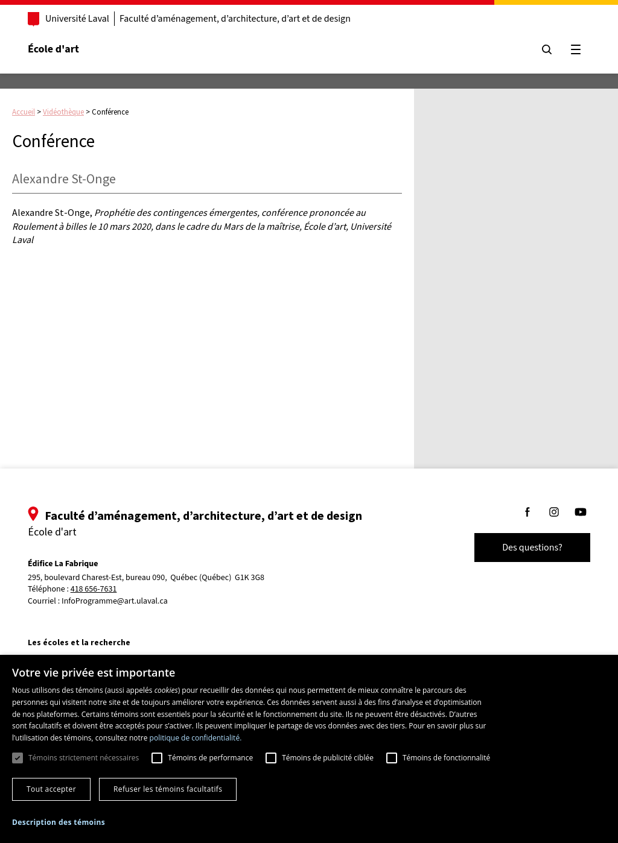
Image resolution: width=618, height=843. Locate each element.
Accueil (23, 112)
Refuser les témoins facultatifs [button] (167, 789)
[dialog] (309, 749)
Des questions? (532, 547)
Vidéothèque (63, 112)
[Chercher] (546, 49)
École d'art (53, 49)
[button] (58, 822)
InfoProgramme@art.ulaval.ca (115, 601)
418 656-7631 (94, 589)
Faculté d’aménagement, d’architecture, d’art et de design (235, 18)
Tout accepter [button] (51, 789)
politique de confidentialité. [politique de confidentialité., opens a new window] (196, 738)
